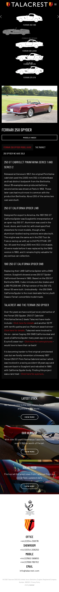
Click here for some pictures (38, 341)
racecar (31, 585)
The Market (40, 147)
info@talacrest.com (29, 570)
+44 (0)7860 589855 (29, 558)
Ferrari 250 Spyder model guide (17, 147)
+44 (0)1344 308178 (29, 541)
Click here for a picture (32, 373)
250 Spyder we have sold (14, 153)
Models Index (29, 138)
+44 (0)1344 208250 (29, 549)
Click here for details (24, 323)
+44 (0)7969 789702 (29, 562)
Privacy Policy (35, 582)
